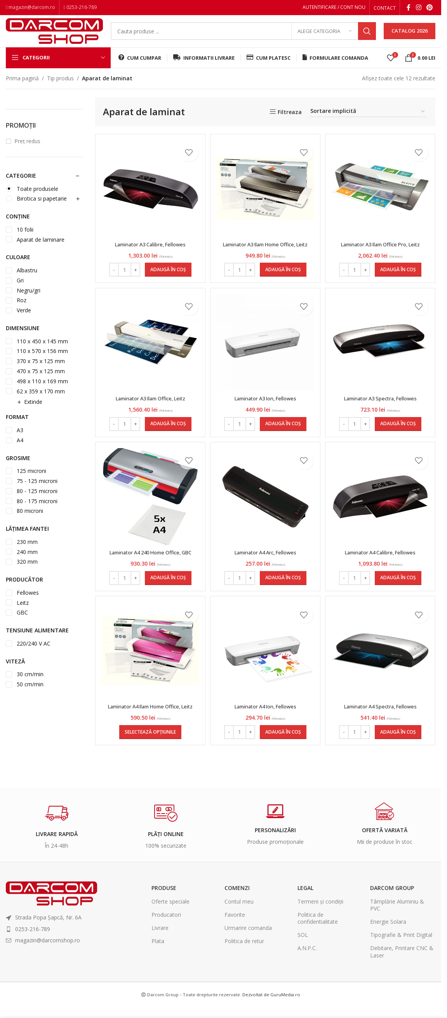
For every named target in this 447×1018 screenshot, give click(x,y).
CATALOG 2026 (409, 36)
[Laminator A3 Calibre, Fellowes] (149, 198)
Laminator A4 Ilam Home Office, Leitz (149, 736)
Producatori (166, 948)
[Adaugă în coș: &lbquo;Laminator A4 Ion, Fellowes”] (283, 766)
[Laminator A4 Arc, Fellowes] (265, 520)
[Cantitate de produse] (124, 287)
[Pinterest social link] (429, 8)
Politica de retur (244, 975)
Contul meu (239, 935)
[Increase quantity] (134, 287)
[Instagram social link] (418, 8)
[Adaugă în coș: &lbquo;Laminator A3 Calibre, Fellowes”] (167, 287)
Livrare (160, 962)
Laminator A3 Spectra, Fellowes (381, 418)
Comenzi (237, 922)
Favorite (234, 948)
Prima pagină (22, 88)
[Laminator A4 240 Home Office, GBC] (149, 520)
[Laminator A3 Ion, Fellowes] (265, 363)
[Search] (243, 37)
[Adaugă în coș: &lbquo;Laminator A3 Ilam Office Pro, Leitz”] (399, 287)
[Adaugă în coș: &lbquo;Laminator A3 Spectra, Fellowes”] (399, 444)
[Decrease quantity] (113, 287)
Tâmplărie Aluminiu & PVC (397, 938)
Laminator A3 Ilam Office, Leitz (149, 418)
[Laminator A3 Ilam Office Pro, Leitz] (381, 198)
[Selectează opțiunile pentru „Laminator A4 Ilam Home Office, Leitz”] (149, 766)
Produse (163, 922)
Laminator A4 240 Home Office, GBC (149, 575)
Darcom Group (392, 922)
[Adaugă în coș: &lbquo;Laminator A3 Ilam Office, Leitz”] (167, 444)
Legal (305, 922)
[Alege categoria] (324, 37)
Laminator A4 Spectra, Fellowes (381, 732)
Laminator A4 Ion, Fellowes (265, 732)
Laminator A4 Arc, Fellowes (265, 575)
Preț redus (27, 151)
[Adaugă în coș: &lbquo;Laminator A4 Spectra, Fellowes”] (399, 766)
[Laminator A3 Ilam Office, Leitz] (149, 362)
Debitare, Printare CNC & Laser (401, 985)
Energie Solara (388, 955)
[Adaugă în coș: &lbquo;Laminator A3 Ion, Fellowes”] (283, 444)
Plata (157, 975)
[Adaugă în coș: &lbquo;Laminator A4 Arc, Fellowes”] (283, 601)
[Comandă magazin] (368, 121)
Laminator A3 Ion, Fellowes (265, 418)
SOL (302, 969)
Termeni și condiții (320, 935)
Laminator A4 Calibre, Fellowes (381, 575)
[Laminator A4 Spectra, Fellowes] (381, 677)
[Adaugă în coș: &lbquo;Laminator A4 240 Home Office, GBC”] (167, 601)
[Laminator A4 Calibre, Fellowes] (381, 520)
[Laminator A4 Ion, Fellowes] (265, 677)
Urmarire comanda (248, 962)
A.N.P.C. (307, 982)
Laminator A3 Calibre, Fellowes (149, 254)
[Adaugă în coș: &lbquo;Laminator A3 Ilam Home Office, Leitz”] (283, 287)
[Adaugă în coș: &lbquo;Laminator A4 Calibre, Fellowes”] (399, 601)
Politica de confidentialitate (317, 952)
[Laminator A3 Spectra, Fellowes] (381, 363)
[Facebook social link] (408, 8)
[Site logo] (54, 36)
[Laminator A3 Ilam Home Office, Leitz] (265, 198)
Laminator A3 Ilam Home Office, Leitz (265, 257)
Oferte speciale (170, 935)
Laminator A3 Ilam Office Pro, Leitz (381, 254)
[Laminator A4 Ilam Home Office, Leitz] (149, 677)
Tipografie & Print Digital (401, 969)
